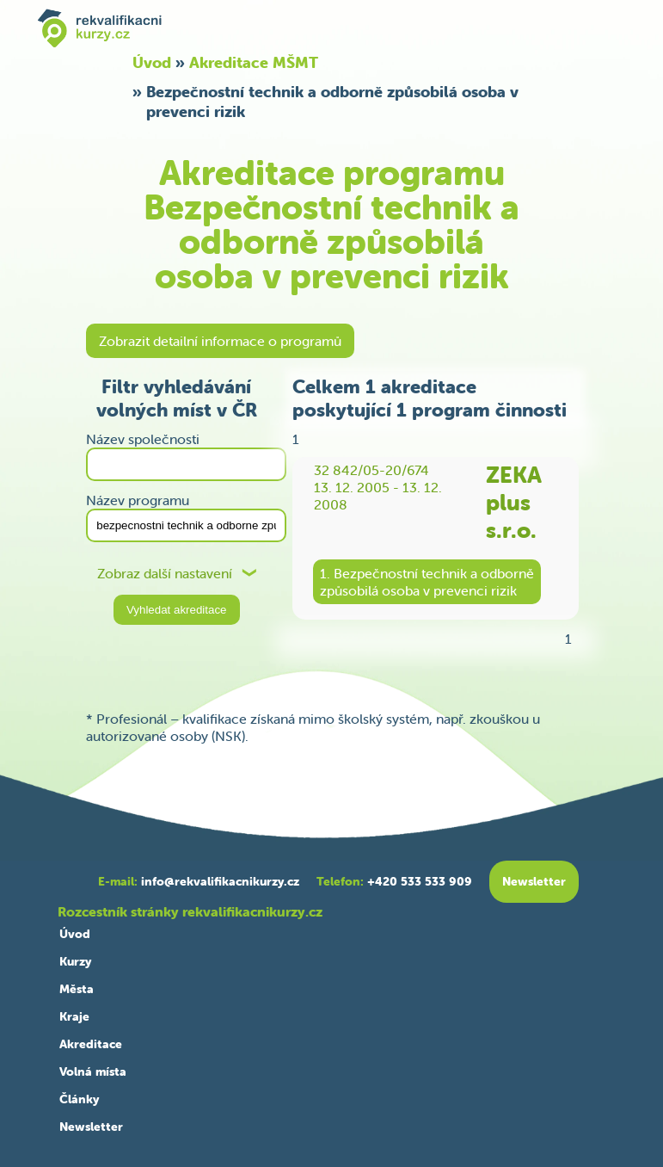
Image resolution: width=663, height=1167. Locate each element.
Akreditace (90, 1044)
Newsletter (91, 1126)
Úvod (151, 62)
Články (79, 1099)
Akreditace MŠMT (253, 62)
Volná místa (92, 1071)
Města (76, 989)
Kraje (74, 1016)
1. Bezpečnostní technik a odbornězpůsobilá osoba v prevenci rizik (427, 582)
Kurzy (75, 961)
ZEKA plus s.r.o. (514, 502)
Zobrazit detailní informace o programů (220, 340)
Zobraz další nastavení (164, 573)
